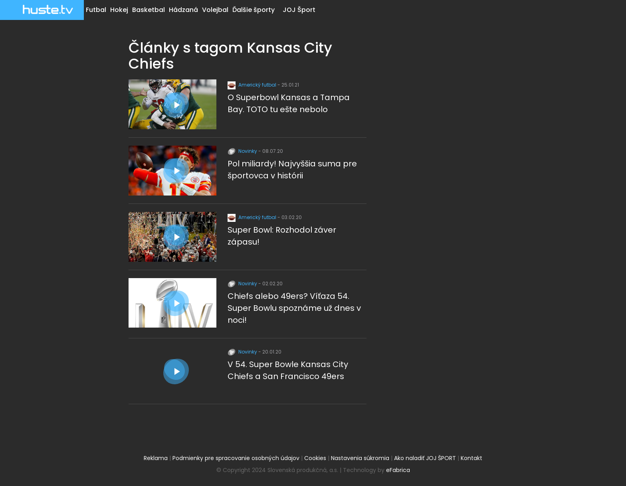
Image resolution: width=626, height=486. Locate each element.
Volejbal (215, 9)
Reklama (156, 458)
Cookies (315, 458)
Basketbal (148, 9)
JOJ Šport (299, 9)
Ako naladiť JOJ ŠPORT (425, 458)
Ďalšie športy (253, 9)
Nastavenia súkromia (360, 458)
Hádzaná (183, 9)
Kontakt (471, 458)
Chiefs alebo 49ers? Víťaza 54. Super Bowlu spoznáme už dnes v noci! (294, 308)
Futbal (96, 9)
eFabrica (398, 470)
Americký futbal (252, 84)
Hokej (119, 9)
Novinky (243, 151)
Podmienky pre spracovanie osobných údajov (235, 458)
